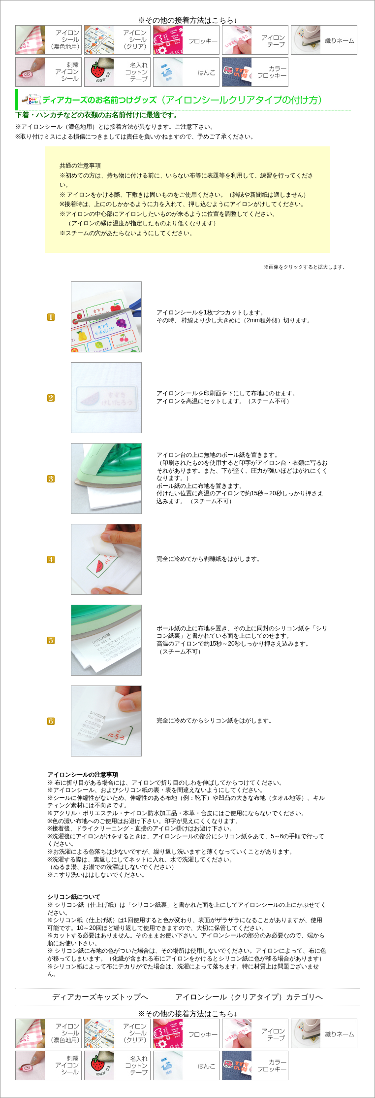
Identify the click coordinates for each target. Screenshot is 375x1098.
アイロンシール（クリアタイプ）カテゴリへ (249, 997)
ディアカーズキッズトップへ (100, 997)
